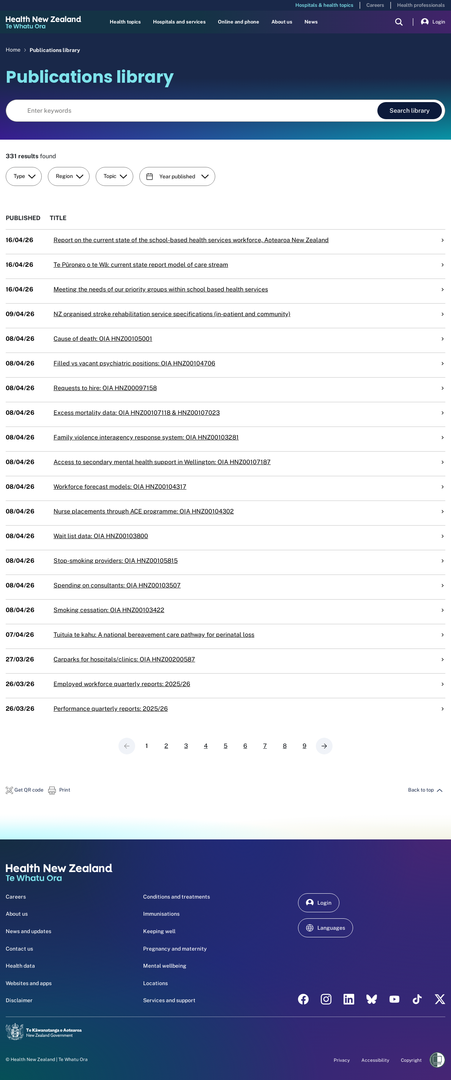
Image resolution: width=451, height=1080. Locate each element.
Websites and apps (29, 983)
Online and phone (238, 22)
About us (281, 22)
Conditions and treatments (176, 897)
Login (433, 22)
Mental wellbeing (164, 966)
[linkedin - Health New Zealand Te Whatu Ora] (349, 999)
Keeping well (159, 931)
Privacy (342, 1060)
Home (13, 50)
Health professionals (421, 5)
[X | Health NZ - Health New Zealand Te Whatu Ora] (440, 999)
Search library (410, 110)
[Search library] (191, 110)
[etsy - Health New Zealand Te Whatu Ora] (371, 999)
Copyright (411, 1060)
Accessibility (375, 1060)
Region (70, 176)
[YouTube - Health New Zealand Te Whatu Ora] (394, 999)
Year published (177, 176)
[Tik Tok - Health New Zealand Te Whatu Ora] (417, 999)
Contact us (19, 949)
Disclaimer (19, 1000)
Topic (115, 176)
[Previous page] (126, 746)
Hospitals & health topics (324, 5)
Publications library (55, 50)
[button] (24, 790)
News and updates (28, 931)
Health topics (125, 22)
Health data (20, 966)
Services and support (169, 1000)
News (311, 22)
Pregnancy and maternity (175, 949)
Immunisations (161, 914)
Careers (375, 5)
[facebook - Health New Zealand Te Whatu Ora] (303, 999)
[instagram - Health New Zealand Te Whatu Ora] (326, 999)
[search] (399, 22)
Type (25, 176)
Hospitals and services (179, 22)
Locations (155, 983)
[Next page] (324, 746)
